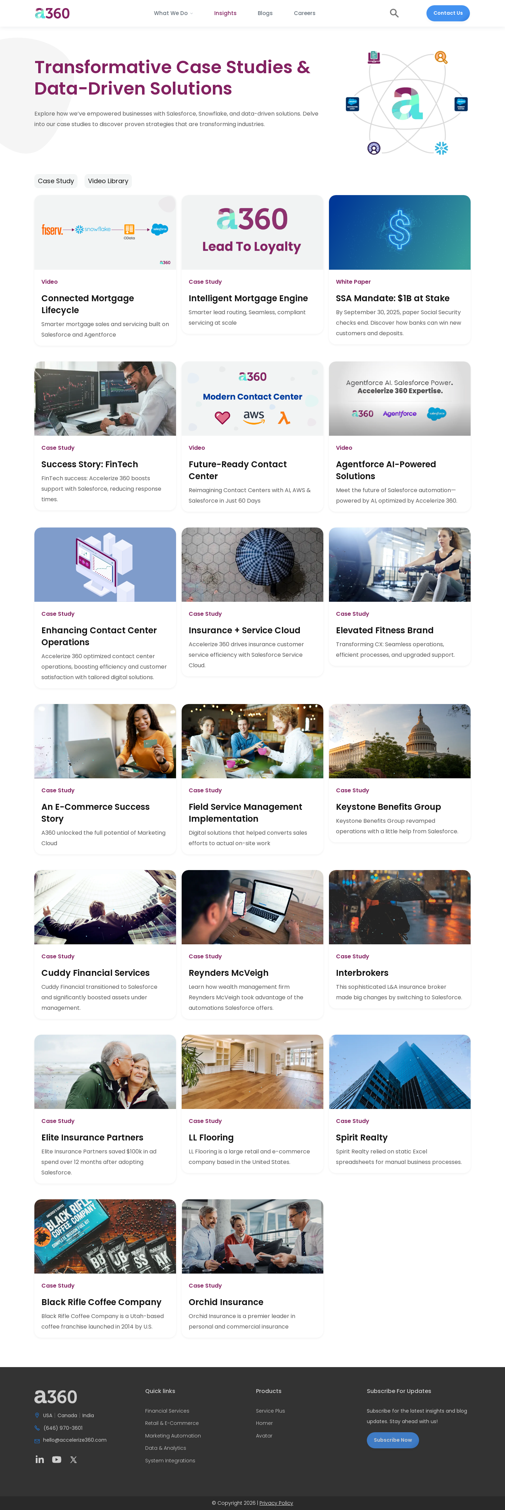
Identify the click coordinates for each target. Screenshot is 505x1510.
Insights (225, 13)
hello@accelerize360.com (75, 1440)
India (88, 1416)
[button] (173, 13)
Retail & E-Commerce (172, 1423)
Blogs (265, 13)
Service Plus (270, 1411)
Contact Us (448, 12)
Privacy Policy (276, 1502)
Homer (264, 1423)
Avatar (264, 1436)
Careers (305, 13)
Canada (67, 1416)
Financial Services (167, 1411)
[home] (52, 13)
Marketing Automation (173, 1436)
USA (47, 1416)
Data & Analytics (165, 1448)
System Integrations (170, 1461)
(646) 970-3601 (62, 1428)
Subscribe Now (393, 1439)
